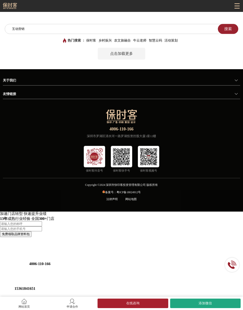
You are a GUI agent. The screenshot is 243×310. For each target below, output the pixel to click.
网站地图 (131, 199)
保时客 (91, 41)
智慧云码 (155, 41)
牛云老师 (139, 41)
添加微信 (205, 303)
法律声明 (112, 199)
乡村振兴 (105, 41)
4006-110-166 (122, 129)
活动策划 (171, 41)
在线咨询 (133, 303)
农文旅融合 (122, 41)
